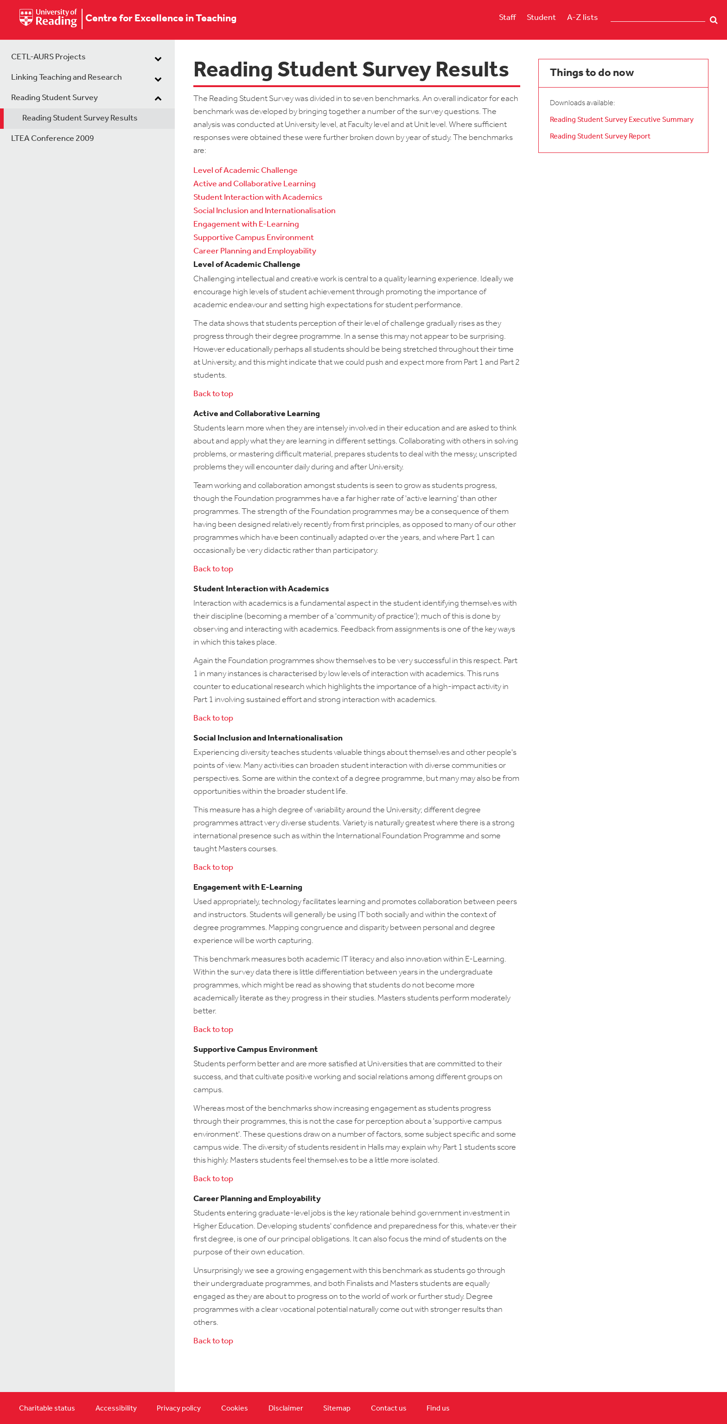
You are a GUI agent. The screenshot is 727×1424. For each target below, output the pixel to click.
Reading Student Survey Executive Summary (622, 120)
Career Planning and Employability (254, 251)
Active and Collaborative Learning (254, 184)
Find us (438, 1408)
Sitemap (337, 1408)
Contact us (389, 1408)
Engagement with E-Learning (246, 224)
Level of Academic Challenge (245, 170)
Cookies (234, 1408)
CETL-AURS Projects (48, 57)
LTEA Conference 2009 (52, 138)
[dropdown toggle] (158, 58)
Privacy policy (179, 1408)
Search (713, 20)
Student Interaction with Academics (258, 197)
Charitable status (47, 1408)
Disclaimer (285, 1408)
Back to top (213, 394)
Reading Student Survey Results (80, 118)
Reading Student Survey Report (600, 136)
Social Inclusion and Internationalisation (264, 211)
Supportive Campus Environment (253, 238)
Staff (507, 17)
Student (541, 17)
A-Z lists (582, 17)
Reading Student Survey (54, 98)
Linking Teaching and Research (66, 77)
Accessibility (116, 1408)
